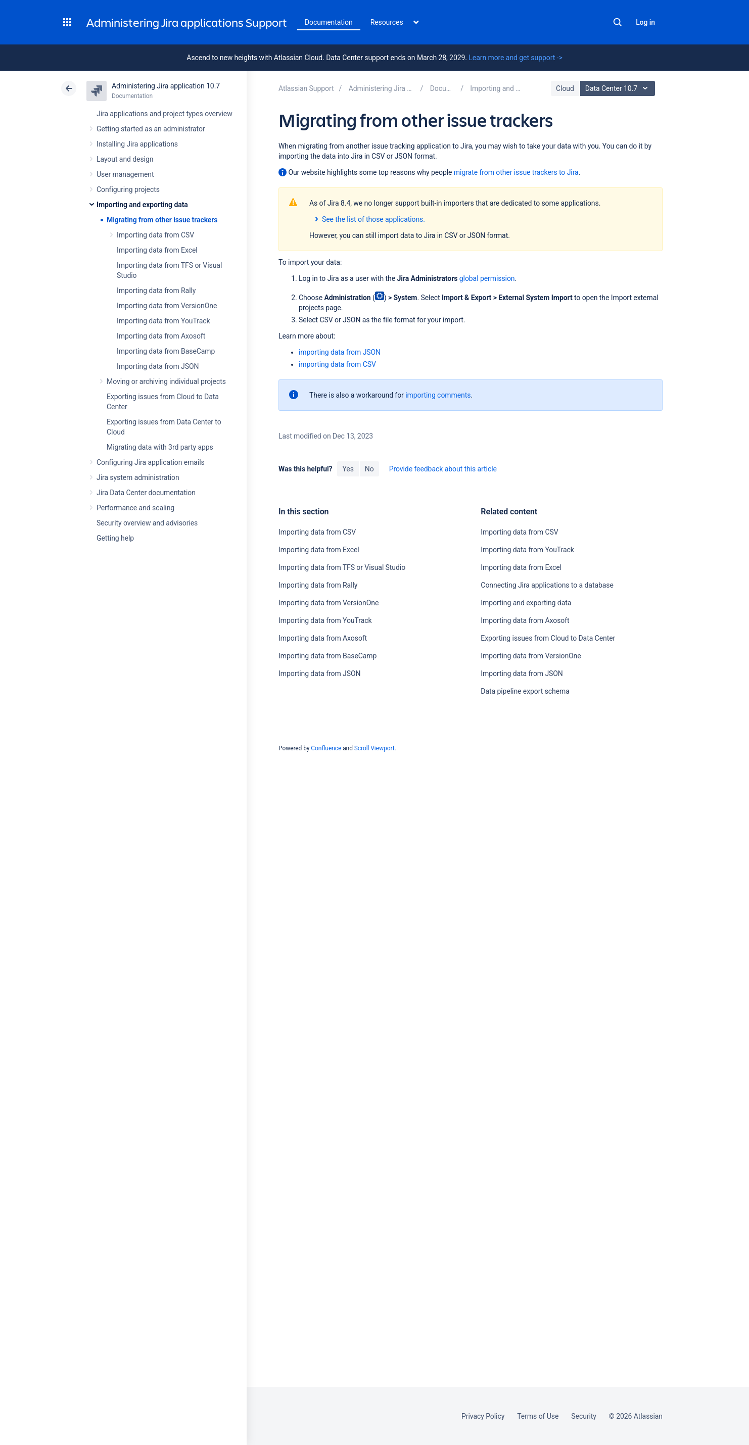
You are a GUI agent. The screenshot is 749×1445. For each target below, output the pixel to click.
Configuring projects (128, 189)
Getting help (115, 538)
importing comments (438, 395)
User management (125, 174)
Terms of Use (537, 1416)
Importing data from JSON (158, 366)
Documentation (329, 22)
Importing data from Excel (157, 250)
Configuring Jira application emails (151, 462)
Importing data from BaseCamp (166, 351)
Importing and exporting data (142, 205)
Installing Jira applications (137, 144)
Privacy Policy (482, 1416)
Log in (645, 22)
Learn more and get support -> (515, 58)
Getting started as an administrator (151, 129)
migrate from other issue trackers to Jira (516, 172)
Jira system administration (138, 477)
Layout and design (125, 159)
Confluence (326, 748)
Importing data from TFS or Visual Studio (341, 567)
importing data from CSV (337, 364)
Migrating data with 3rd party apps (160, 447)
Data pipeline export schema (525, 691)
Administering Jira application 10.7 (166, 86)
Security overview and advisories (147, 523)
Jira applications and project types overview (164, 114)
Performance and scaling (135, 508)
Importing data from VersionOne (167, 306)
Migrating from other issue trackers (162, 220)
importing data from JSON (340, 352)
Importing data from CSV (155, 235)
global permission (487, 278)
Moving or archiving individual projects (166, 381)
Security (583, 1416)
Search (618, 22)
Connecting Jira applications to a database (547, 585)
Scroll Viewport (374, 748)
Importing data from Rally (156, 290)
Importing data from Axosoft (161, 336)
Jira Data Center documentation (146, 493)
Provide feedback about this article (443, 469)
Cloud (565, 88)
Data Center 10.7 (618, 88)
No (369, 469)
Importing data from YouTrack (163, 321)
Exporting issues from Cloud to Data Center (548, 638)
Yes (347, 469)
